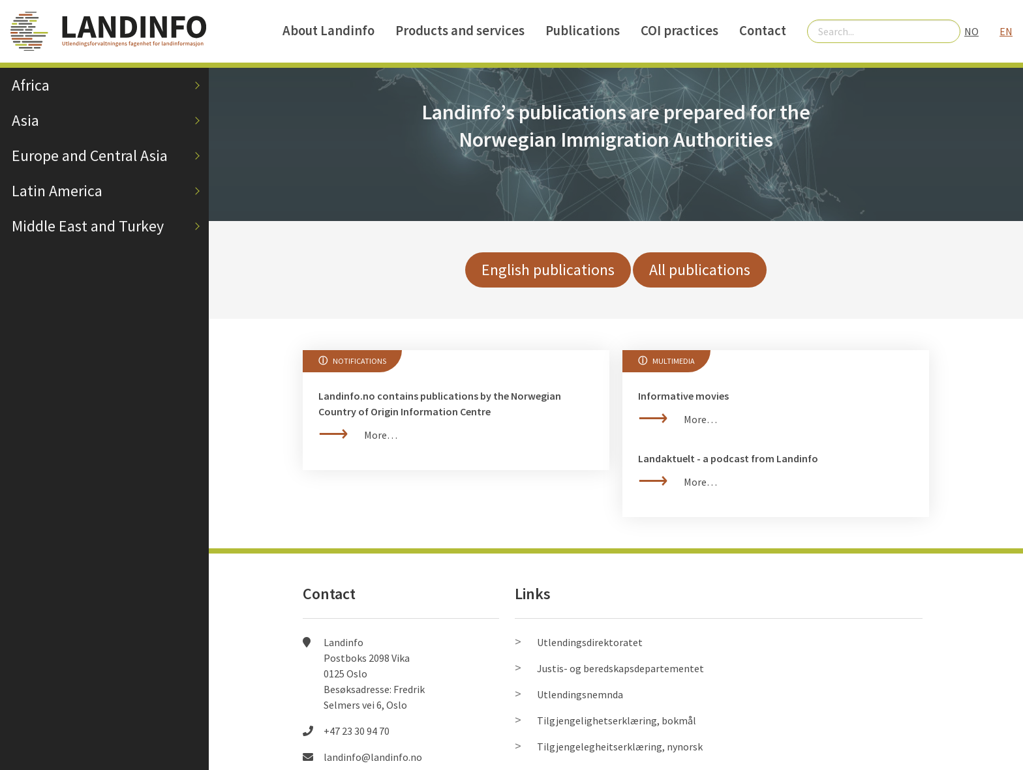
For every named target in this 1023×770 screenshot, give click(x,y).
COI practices (679, 30)
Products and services (460, 30)
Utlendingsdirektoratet (590, 642)
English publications (548, 269)
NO (971, 31)
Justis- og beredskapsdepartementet (620, 668)
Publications (582, 30)
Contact (762, 30)
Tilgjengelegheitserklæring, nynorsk (620, 746)
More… (380, 434)
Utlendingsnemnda (580, 694)
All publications (699, 269)
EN (1006, 31)
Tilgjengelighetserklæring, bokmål (616, 720)
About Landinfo (328, 30)
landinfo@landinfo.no (373, 756)
